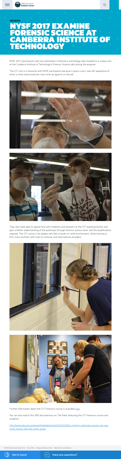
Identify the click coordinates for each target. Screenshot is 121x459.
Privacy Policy (31, 448)
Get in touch (19, 454)
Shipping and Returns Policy (44, 448)
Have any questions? (64, 454)
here (77, 408)
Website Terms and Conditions (62, 448)
